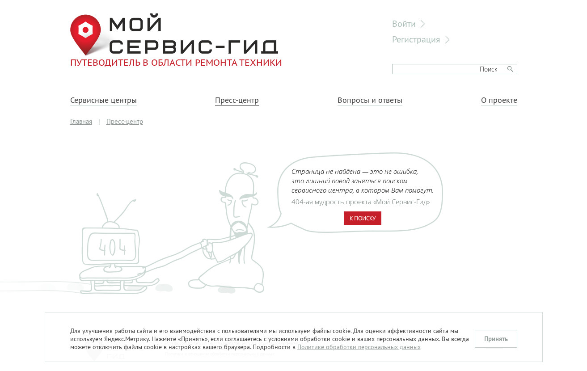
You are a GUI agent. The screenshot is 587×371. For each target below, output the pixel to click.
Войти (404, 23)
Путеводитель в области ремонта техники (176, 40)
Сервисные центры (103, 100)
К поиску (363, 218)
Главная (81, 121)
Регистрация (416, 39)
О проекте (499, 100)
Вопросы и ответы (370, 100)
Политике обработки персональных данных (359, 347)
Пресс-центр (237, 100)
